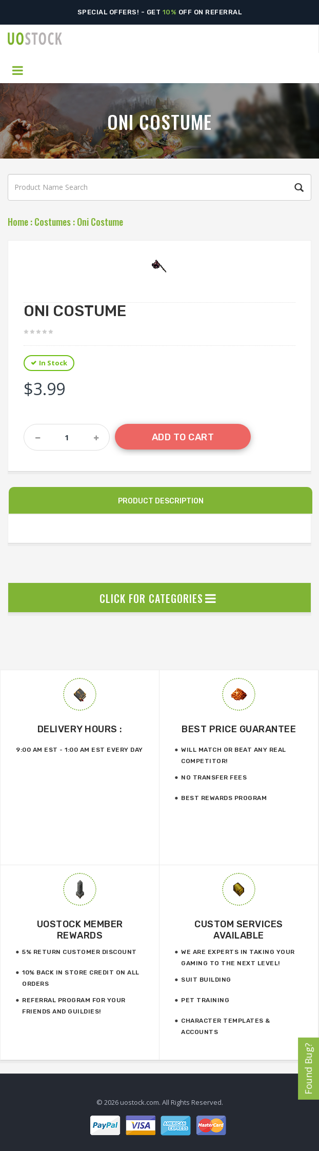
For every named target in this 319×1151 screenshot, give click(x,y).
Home (18, 221)
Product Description (161, 501)
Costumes (52, 221)
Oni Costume (100, 221)
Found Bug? (308, 1069)
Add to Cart (183, 437)
